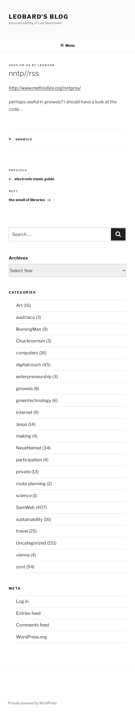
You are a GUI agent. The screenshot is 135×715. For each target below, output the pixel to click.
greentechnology (33, 400)
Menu (67, 45)
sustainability (29, 519)
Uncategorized (31, 542)
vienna (23, 554)
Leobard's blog (38, 16)
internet (24, 412)
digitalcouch (28, 364)
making (23, 435)
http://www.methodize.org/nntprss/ (45, 87)
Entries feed (28, 613)
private (23, 471)
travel (22, 531)
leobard (46, 65)
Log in (22, 601)
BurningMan (28, 329)
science (24, 495)
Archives (18, 257)
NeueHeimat (28, 447)
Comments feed (32, 624)
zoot (20, 566)
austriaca (25, 317)
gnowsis (24, 139)
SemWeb (25, 507)
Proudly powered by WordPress (32, 703)
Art (19, 305)
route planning (31, 483)
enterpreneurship (34, 376)
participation (29, 459)
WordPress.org (31, 636)
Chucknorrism (30, 340)
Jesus (21, 424)
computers (27, 352)
